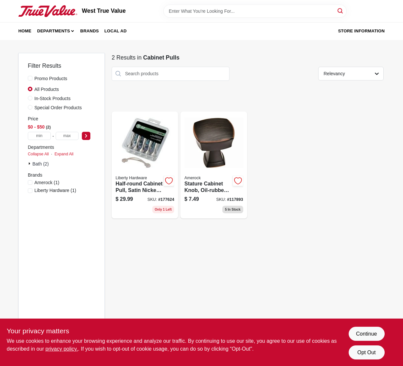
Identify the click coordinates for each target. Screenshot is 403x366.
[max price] (67, 136)
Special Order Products (58, 107)
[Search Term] (255, 11)
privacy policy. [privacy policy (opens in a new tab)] (62, 349)
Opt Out (366, 352)
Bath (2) (40, 163)
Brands (89, 30)
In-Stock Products (52, 98)
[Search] (340, 10)
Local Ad (115, 30)
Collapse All (38, 154)
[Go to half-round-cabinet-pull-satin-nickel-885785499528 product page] (145, 165)
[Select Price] (86, 136)
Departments (53, 30)
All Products (46, 89)
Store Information (361, 30)
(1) (46, 182)
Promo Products (50, 78)
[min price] (39, 136)
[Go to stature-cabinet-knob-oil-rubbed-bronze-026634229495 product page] (213, 165)
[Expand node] (30, 163)
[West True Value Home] (47, 11)
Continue (366, 334)
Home (24, 30)
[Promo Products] (30, 78)
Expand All (63, 154)
